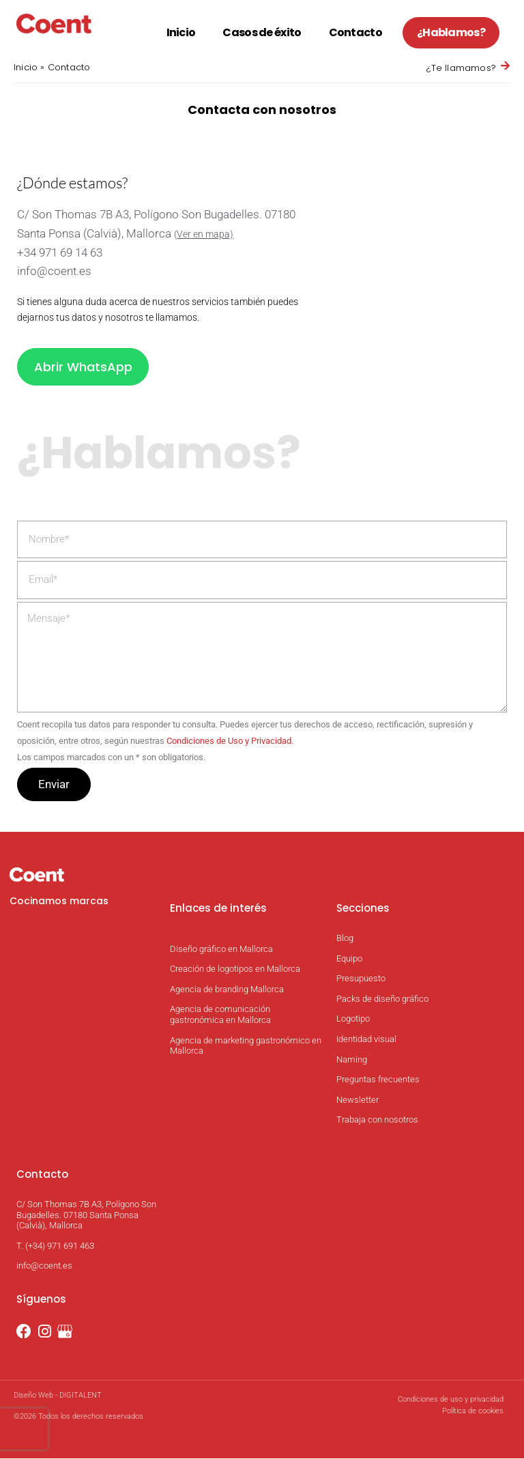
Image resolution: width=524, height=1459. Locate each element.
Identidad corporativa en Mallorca (233, 929)
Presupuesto (360, 979)
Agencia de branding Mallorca (227, 990)
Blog (344, 939)
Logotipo (353, 1020)
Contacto (355, 32)
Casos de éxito (261, 32)
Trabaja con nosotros (377, 1121)
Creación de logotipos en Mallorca (235, 970)
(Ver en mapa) (203, 234)
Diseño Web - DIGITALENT (58, 1395)
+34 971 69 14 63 (59, 252)
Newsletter (357, 1100)
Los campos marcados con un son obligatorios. (111, 758)
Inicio (181, 32)
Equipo (349, 959)
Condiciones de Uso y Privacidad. (229, 741)
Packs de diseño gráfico (382, 999)
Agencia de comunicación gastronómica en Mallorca (220, 1015)
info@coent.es (54, 271)
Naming (351, 1060)
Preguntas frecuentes (378, 1080)
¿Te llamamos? (461, 67)
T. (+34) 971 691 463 (55, 1246)
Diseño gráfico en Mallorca (221, 949)
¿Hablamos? (451, 32)
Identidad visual (366, 1040)
